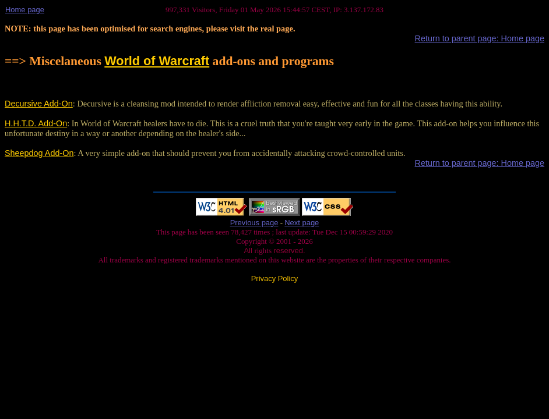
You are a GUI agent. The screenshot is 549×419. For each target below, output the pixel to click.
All (249, 250)
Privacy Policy (274, 278)
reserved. (288, 250)
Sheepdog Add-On (39, 153)
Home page (24, 9)
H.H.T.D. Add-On (36, 123)
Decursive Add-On (39, 103)
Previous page (254, 222)
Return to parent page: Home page (479, 38)
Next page (301, 222)
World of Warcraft (156, 61)
